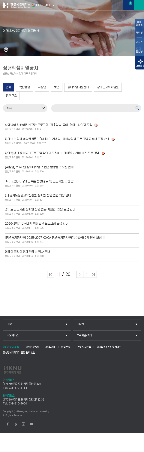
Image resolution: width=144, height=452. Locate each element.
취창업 (42, 87)
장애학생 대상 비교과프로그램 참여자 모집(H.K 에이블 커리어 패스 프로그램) (55, 153)
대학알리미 (50, 347)
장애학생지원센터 (78, 87)
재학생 (139, 32)
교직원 (139, 42)
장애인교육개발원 (108, 87)
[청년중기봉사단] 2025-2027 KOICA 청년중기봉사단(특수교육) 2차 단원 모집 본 (55, 237)
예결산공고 (66, 347)
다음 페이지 (79, 274)
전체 (8, 87)
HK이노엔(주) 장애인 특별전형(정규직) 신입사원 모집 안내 (40, 181)
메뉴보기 (139, 5)
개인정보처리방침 (11, 347)
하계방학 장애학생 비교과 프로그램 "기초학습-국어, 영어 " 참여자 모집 (51, 125)
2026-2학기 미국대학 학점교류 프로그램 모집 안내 (36, 223)
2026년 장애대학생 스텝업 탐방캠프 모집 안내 (39, 167)
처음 (50, 274)
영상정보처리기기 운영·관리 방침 (19, 352)
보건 (56, 87)
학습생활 (24, 87)
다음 (86, 274)
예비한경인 (139, 23)
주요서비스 (13, 335)
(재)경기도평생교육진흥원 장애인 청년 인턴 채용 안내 (38, 195)
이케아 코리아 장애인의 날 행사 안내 (27, 252)
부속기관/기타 (84, 335)
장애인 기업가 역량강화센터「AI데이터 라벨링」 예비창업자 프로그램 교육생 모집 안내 (60, 139)
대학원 (80, 324)
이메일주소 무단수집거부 (109, 347)
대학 (9, 324)
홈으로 (6, 50)
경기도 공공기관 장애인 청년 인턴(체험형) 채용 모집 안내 (40, 209)
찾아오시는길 (84, 347)
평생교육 (11, 96)
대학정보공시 (32, 347)
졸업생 (139, 51)
